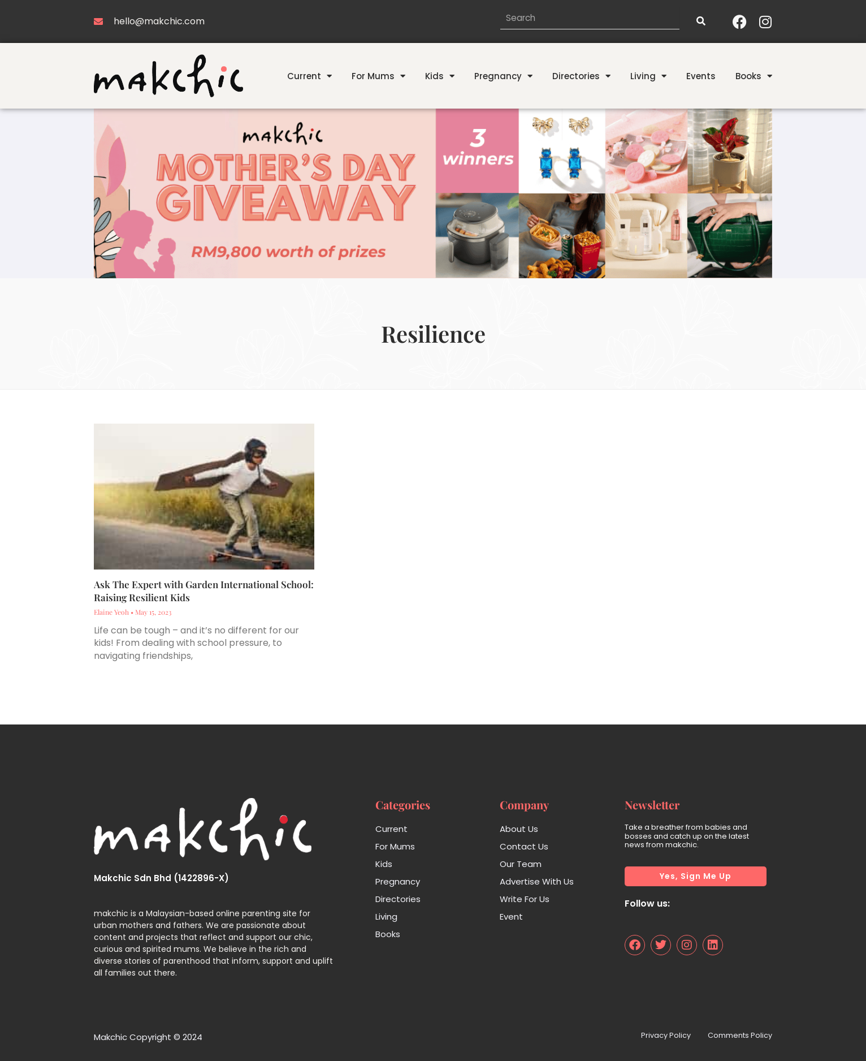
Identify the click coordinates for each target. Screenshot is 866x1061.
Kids (439, 76)
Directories (581, 76)
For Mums (378, 76)
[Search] (700, 21)
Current (309, 76)
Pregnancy (503, 76)
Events (701, 76)
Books (753, 76)
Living (648, 76)
